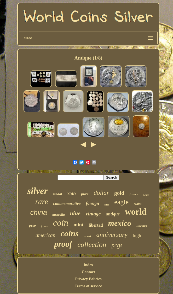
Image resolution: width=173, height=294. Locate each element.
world (136, 211)
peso (32, 225)
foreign (92, 203)
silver (37, 191)
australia (58, 214)
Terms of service (88, 286)
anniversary (111, 234)
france (44, 226)
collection (91, 244)
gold (119, 193)
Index (88, 265)
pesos (146, 194)
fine (106, 204)
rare (41, 201)
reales (137, 204)
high (137, 235)
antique (113, 213)
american (45, 235)
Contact (88, 272)
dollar (101, 192)
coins (70, 233)
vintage (93, 213)
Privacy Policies (88, 279)
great (87, 236)
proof (63, 244)
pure (84, 194)
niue (75, 213)
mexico (119, 223)
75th (71, 193)
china (38, 212)
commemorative (67, 203)
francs (134, 194)
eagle (121, 202)
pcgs (117, 245)
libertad (96, 225)
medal (57, 194)
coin (60, 222)
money (142, 225)
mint (78, 224)
